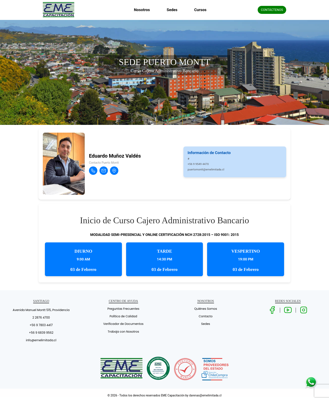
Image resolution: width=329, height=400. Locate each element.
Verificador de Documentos (123, 324)
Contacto (206, 316)
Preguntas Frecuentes (123, 309)
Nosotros (142, 10)
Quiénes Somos (205, 309)
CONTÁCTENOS (272, 10)
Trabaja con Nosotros (123, 331)
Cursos (200, 10)
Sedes (172, 10)
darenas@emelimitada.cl (205, 395)
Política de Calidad (123, 316)
